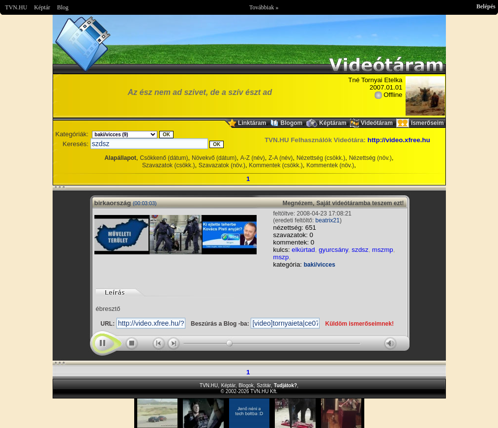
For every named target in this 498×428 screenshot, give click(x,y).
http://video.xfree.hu (398, 140)
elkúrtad (303, 249)
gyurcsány (333, 249)
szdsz (360, 249)
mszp (281, 257)
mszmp (382, 249)
